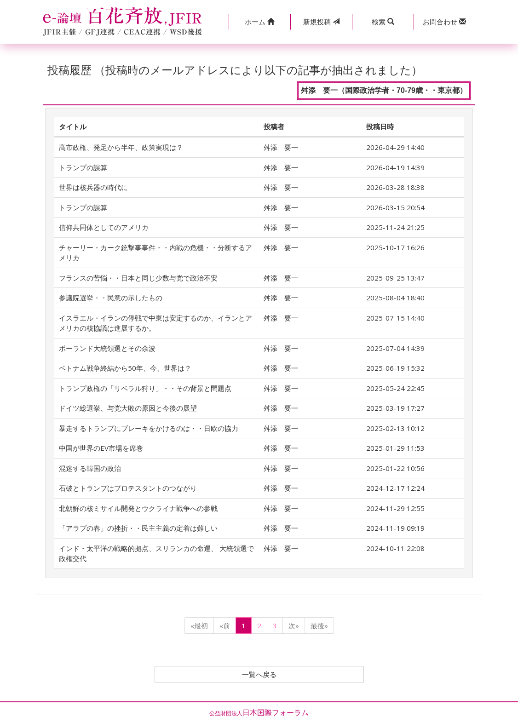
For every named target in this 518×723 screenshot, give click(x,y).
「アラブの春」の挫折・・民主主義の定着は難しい (138, 528)
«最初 (199, 625)
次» (293, 625)
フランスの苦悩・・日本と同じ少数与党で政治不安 (138, 277)
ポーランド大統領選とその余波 (107, 348)
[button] (259, 22)
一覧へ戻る (259, 675)
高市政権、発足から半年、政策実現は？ (121, 147)
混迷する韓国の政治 (90, 468)
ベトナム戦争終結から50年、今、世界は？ (125, 368)
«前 (224, 625)
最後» (319, 625)
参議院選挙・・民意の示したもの (110, 297)
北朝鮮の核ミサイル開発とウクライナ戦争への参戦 (138, 508)
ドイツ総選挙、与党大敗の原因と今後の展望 (128, 408)
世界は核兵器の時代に (93, 187)
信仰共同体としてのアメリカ (104, 227)
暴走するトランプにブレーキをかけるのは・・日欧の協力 (148, 428)
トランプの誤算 (83, 167)
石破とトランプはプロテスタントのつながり (128, 488)
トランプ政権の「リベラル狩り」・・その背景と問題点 (145, 388)
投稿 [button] (321, 21)
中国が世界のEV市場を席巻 (101, 448)
